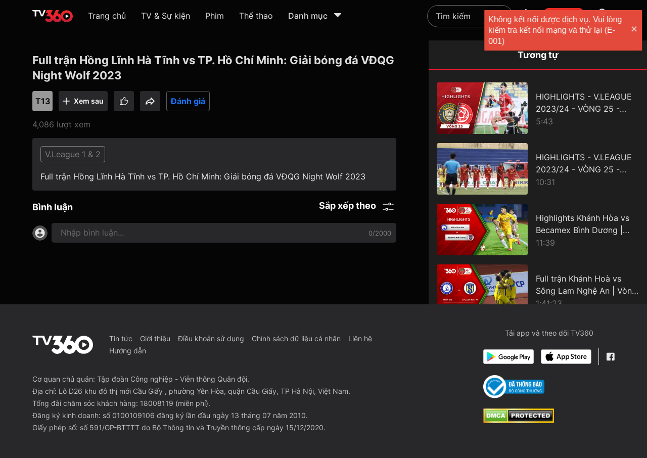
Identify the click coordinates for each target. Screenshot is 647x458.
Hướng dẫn (127, 350)
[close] (629, 30)
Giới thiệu (155, 338)
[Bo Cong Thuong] (513, 386)
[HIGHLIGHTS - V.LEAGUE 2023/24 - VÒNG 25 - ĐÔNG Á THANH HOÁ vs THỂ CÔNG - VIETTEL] (538, 108)
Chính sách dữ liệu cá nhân (296, 338)
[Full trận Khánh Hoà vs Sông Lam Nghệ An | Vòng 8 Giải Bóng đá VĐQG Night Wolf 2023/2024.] (538, 290)
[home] (52, 16)
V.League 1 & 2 (73, 154)
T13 (42, 101)
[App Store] (566, 356)
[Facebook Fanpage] (610, 356)
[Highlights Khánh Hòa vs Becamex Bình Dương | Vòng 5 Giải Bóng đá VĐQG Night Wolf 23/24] (538, 229)
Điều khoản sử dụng (211, 338)
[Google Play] (508, 356)
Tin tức (120, 338)
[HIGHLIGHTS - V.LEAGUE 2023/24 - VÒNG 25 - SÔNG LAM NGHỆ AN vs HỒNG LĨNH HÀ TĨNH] (538, 169)
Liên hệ (360, 338)
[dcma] (518, 420)
